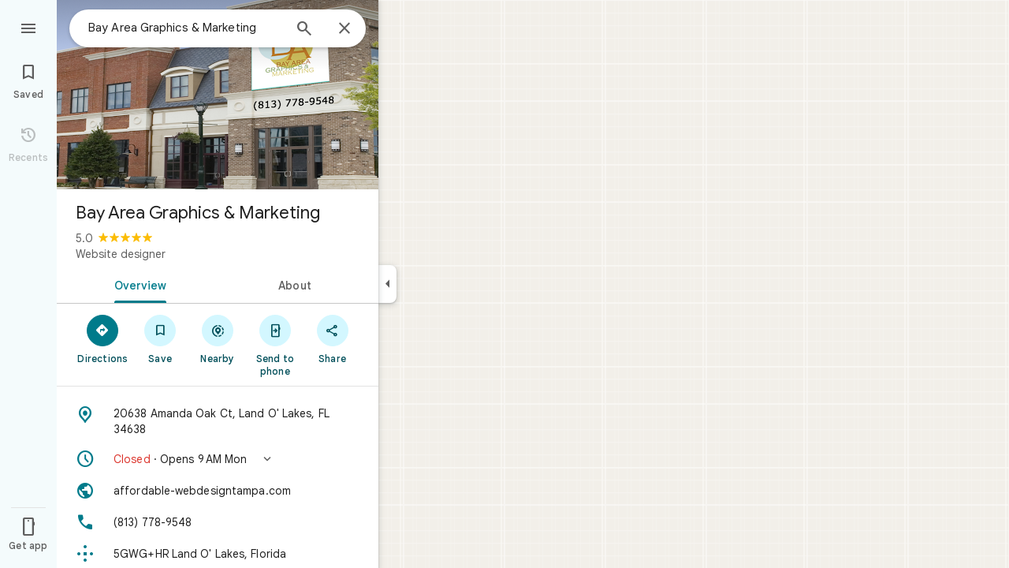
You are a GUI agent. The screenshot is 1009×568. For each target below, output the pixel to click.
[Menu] (28, 27)
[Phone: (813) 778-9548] (217, 522)
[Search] (304, 29)
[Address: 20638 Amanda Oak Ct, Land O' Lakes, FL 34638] (217, 421)
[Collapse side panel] (387, 284)
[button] (217, 459)
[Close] (344, 29)
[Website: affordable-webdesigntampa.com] (217, 490)
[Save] (160, 338)
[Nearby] (218, 338)
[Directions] (103, 338)
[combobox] (185, 27)
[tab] (137, 284)
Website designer (121, 254)
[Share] (332, 338)
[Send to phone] (274, 345)
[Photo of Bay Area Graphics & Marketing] (217, 94)
